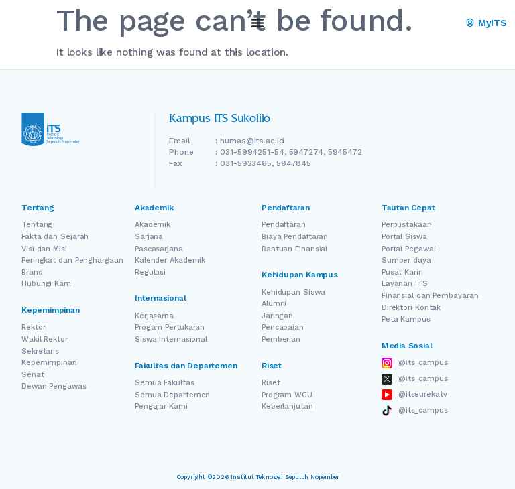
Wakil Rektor (44, 339)
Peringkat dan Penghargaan (72, 260)
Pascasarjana (159, 248)
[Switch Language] (450, 23)
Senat (32, 374)
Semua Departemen (172, 395)
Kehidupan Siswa (293, 292)
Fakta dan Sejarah (55, 236)
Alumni (274, 303)
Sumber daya (406, 260)
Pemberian (281, 339)
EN (431, 23)
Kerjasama (154, 315)
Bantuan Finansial (294, 248)
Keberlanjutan (287, 406)
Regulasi (150, 272)
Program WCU (287, 395)
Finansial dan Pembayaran (430, 295)
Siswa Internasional (171, 339)
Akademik (152, 224)
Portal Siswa (404, 236)
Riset (271, 382)
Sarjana (149, 236)
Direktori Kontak (411, 307)
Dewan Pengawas (54, 386)
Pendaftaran (284, 224)
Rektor (33, 327)
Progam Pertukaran (170, 327)
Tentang (36, 224)
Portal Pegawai (409, 248)
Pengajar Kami (161, 406)
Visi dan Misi (44, 248)
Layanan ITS (405, 283)
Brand (32, 272)
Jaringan (277, 315)
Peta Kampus (406, 319)
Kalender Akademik (170, 260)
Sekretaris (40, 351)
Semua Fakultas (164, 382)
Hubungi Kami (47, 283)
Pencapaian (283, 327)
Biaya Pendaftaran (295, 236)
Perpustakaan (407, 224)
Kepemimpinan (49, 362)
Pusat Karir (401, 272)
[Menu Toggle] (257, 22)
